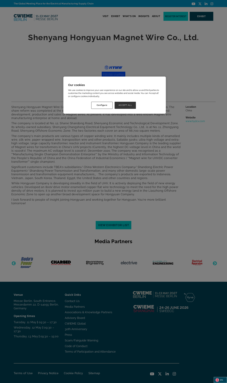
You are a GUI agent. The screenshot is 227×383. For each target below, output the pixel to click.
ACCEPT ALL (125, 105)
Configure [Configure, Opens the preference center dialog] (102, 105)
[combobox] (220, 380)
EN (219, 380)
